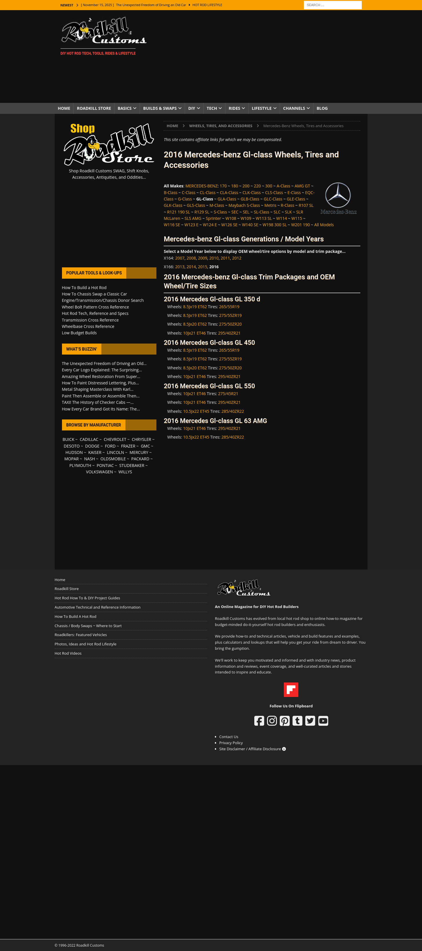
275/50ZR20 (230, 324)
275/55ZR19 (230, 315)
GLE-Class (296, 199)
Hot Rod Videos (68, 653)
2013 (179, 266)
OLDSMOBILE (113, 458)
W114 (281, 218)
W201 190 (300, 224)
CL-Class (207, 192)
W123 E (191, 224)
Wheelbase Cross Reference (88, 326)
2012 (236, 258)
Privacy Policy (231, 742)
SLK (288, 212)
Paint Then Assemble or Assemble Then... (101, 396)
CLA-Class (229, 192)
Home (64, 108)
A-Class (283, 186)
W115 (296, 218)
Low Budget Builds (79, 332)
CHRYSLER (141, 439)
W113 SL (264, 218)
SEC (234, 212)
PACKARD (140, 458)
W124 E (210, 224)
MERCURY (138, 452)
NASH (89, 458)
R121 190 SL (178, 212)
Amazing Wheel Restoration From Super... (101, 376)
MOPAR (71, 458)
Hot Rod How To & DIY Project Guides (87, 597)
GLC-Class (273, 199)
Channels (294, 108)
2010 (214, 258)
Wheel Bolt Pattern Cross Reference (95, 307)
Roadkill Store (94, 108)
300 (268, 186)
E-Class (294, 192)
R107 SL (306, 205)
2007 (179, 258)
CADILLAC (89, 439)
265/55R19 (229, 306)
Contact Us (228, 736)
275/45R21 (228, 393)
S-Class (220, 212)
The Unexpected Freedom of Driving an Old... (104, 363)
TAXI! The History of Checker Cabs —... (98, 402)
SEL (246, 212)
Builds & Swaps (160, 108)
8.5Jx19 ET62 (195, 306)
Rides (234, 108)
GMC (145, 446)
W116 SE (172, 224)
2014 (191, 266)
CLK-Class (252, 192)
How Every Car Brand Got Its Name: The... (101, 409)
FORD (110, 446)
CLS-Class (274, 192)
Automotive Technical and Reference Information (98, 607)
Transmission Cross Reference (90, 320)
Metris (270, 205)
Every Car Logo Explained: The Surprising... (102, 370)
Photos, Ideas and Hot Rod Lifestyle (85, 644)
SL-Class (261, 212)
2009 (202, 258)
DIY (191, 108)
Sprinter (213, 218)
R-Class (287, 205)
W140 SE (250, 224)
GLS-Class (196, 205)
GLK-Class (173, 205)
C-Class (189, 192)
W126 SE (229, 224)
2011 (225, 258)
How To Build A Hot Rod (75, 616)
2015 (202, 266)
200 (245, 186)
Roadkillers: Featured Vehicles (81, 634)
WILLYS (125, 471)
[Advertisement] (261, 56)
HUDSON (74, 452)
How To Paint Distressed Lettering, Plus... (100, 383)
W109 (246, 218)
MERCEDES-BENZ (201, 186)
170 (223, 186)
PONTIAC (105, 465)
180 (234, 186)
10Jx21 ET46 (194, 333)
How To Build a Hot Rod (84, 287)
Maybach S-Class (244, 205)
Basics (124, 108)
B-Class (170, 192)
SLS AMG (192, 218)
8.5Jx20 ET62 (195, 324)
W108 (230, 218)
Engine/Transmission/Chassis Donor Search (103, 300)
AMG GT (302, 186)
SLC (277, 212)
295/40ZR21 (229, 333)
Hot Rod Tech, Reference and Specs (95, 313)
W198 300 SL (275, 224)
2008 (191, 258)
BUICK (68, 439)
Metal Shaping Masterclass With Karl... (98, 389)
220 (257, 186)
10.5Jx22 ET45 (196, 411)
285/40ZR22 (233, 411)
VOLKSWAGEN (99, 471)
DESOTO (72, 446)
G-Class (185, 199)
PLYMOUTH (80, 465)
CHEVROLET (115, 439)
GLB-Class (250, 199)
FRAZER (128, 446)
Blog (322, 108)
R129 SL (201, 212)
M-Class (216, 205)
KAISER (94, 452)
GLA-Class (227, 199)
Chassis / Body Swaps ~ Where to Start (88, 625)
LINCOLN (115, 452)
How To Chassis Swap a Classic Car (94, 294)
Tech (212, 108)
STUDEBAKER (131, 465)
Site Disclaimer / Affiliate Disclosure (252, 748)
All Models (324, 224)
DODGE (92, 446)
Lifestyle (261, 108)
